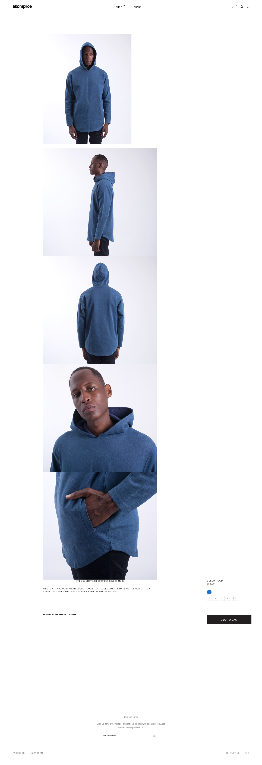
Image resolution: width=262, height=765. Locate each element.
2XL (235, 598)
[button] (234, 5)
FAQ (247, 753)
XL (228, 598)
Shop (119, 7)
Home (128, 7)
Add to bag (229, 620)
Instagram (36, 753)
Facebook (19, 753)
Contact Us (232, 753)
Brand (137, 7)
